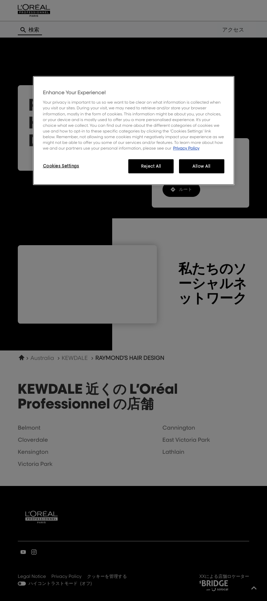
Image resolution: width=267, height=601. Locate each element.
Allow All (201, 166)
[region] (133, 130)
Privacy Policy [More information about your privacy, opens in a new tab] (186, 148)
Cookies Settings (61, 165)
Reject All (151, 166)
